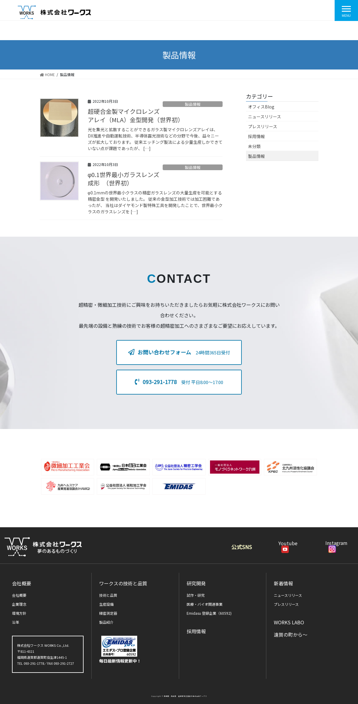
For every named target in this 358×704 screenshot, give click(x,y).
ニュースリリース (264, 117)
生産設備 (106, 604)
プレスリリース (262, 126)
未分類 (254, 146)
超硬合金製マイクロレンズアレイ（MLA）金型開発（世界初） (136, 115)
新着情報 (283, 583)
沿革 (15, 622)
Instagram (336, 545)
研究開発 (196, 583)
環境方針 (19, 613)
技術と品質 (108, 595)
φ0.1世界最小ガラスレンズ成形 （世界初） (124, 178)
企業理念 (19, 604)
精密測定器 (108, 613)
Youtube (287, 546)
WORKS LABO (289, 622)
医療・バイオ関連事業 (205, 604)
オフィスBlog (261, 107)
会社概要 (21, 583)
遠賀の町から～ (290, 634)
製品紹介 (106, 622)
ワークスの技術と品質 (123, 583)
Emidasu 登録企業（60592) (209, 613)
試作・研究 (196, 595)
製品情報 (192, 104)
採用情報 (256, 136)
